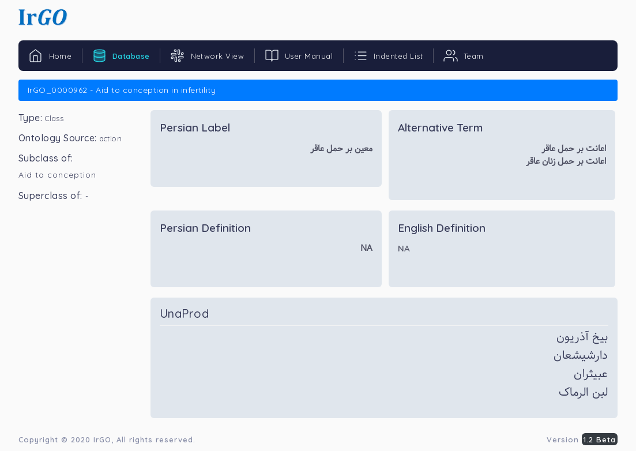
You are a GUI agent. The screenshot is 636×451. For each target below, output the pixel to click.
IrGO (102, 439)
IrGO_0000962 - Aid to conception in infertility (122, 90)
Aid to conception (57, 175)
